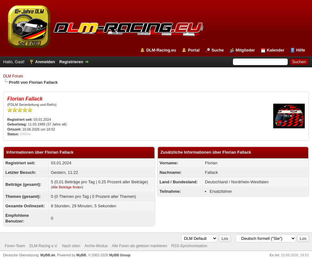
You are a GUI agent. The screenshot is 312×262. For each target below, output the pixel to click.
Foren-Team (15, 246)
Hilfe (300, 50)
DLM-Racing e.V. (43, 246)
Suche (217, 50)
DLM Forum (13, 76)
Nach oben (71, 246)
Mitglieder (245, 50)
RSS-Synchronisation (189, 246)
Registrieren (71, 61)
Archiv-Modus (95, 246)
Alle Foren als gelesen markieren (139, 246)
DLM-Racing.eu (161, 50)
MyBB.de (47, 255)
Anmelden (45, 61)
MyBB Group (119, 255)
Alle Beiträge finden (67, 187)
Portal (193, 50)
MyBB (81, 255)
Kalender (276, 50)
